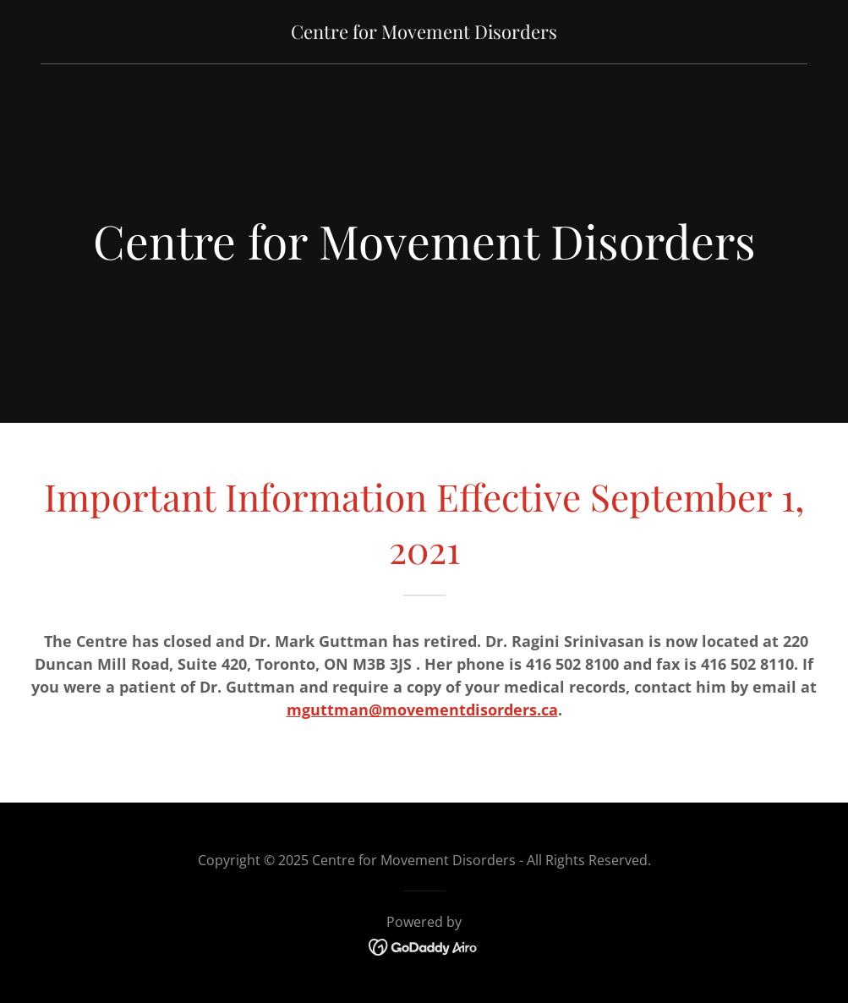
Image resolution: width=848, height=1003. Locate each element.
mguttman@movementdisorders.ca (422, 709)
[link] (424, 33)
